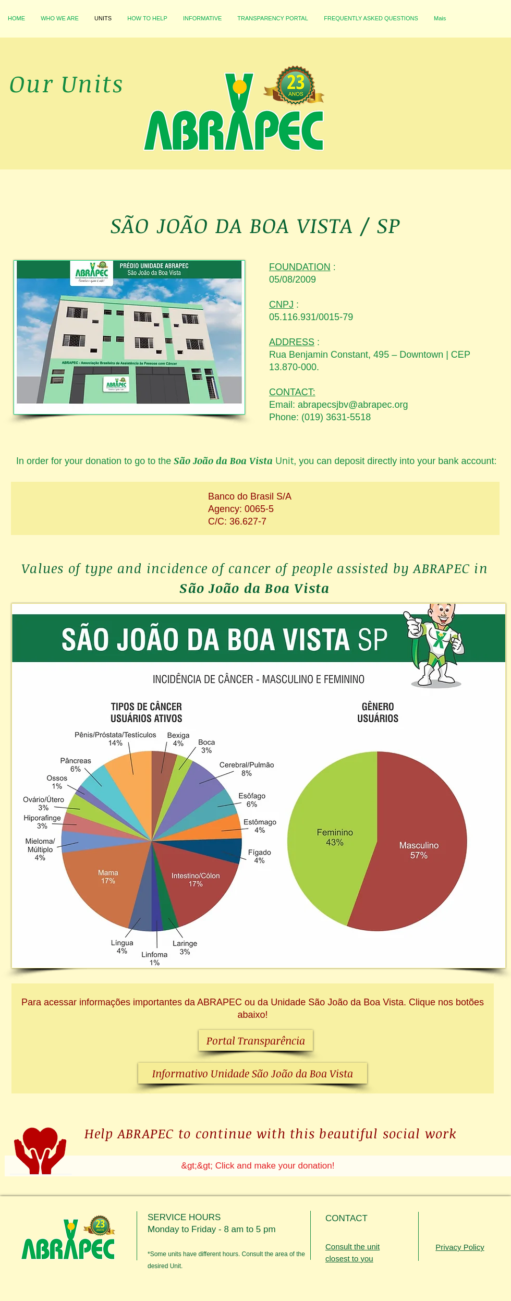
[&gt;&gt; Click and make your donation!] (258, 1166)
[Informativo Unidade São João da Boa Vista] (252, 1073)
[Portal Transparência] (256, 1040)
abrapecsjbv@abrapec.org (353, 404)
